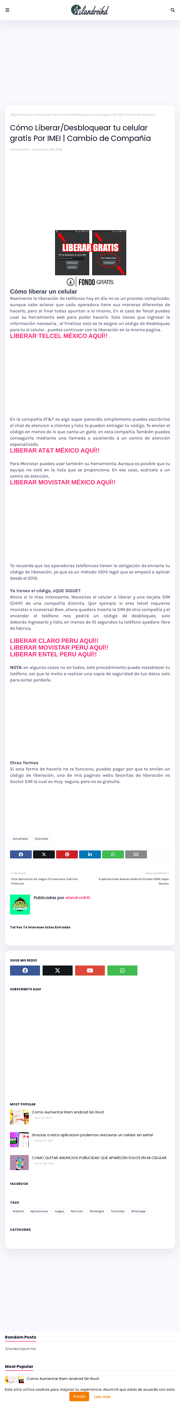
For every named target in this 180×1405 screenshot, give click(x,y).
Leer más (102, 1396)
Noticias (77, 1211)
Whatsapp (138, 1211)
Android (18, 1211)
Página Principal (21, 114)
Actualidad (42, 114)
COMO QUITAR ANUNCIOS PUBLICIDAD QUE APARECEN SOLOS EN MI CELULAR (99, 1157)
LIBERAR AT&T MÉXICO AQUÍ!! (55, 450)
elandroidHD (19, 149)
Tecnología (96, 1211)
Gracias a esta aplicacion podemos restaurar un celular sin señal (92, 1134)
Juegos (59, 1211)
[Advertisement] (90, 63)
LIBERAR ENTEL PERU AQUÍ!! (53, 654)
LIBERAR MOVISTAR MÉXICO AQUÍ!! (62, 482)
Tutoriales (41, 838)
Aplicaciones (39, 1211)
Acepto (79, 1396)
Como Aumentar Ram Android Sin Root (68, 1112)
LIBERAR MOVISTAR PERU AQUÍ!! (59, 647)
